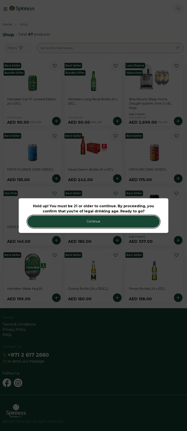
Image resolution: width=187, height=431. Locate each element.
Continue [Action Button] (93, 221)
